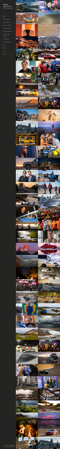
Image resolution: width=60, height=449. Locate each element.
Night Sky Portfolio (7, 25)
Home (4, 16)
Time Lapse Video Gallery (6, 35)
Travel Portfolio (6, 19)
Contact (5, 54)
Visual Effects (6, 38)
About (4, 48)
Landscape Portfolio (7, 28)
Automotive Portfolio (7, 31)
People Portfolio (6, 22)
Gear (4, 51)
